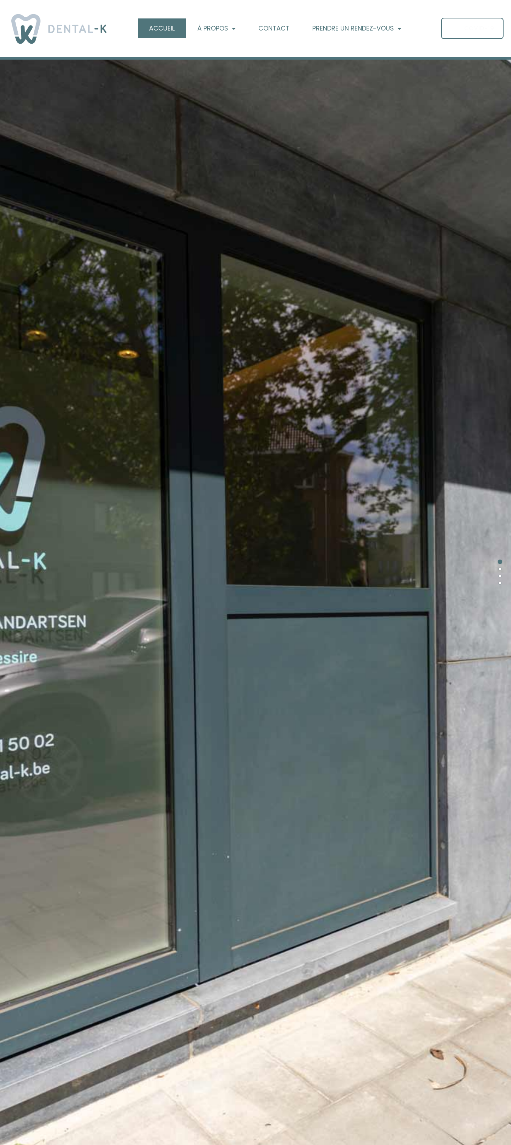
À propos (216, 28)
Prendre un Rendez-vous (356, 28)
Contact (274, 28)
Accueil (162, 28)
